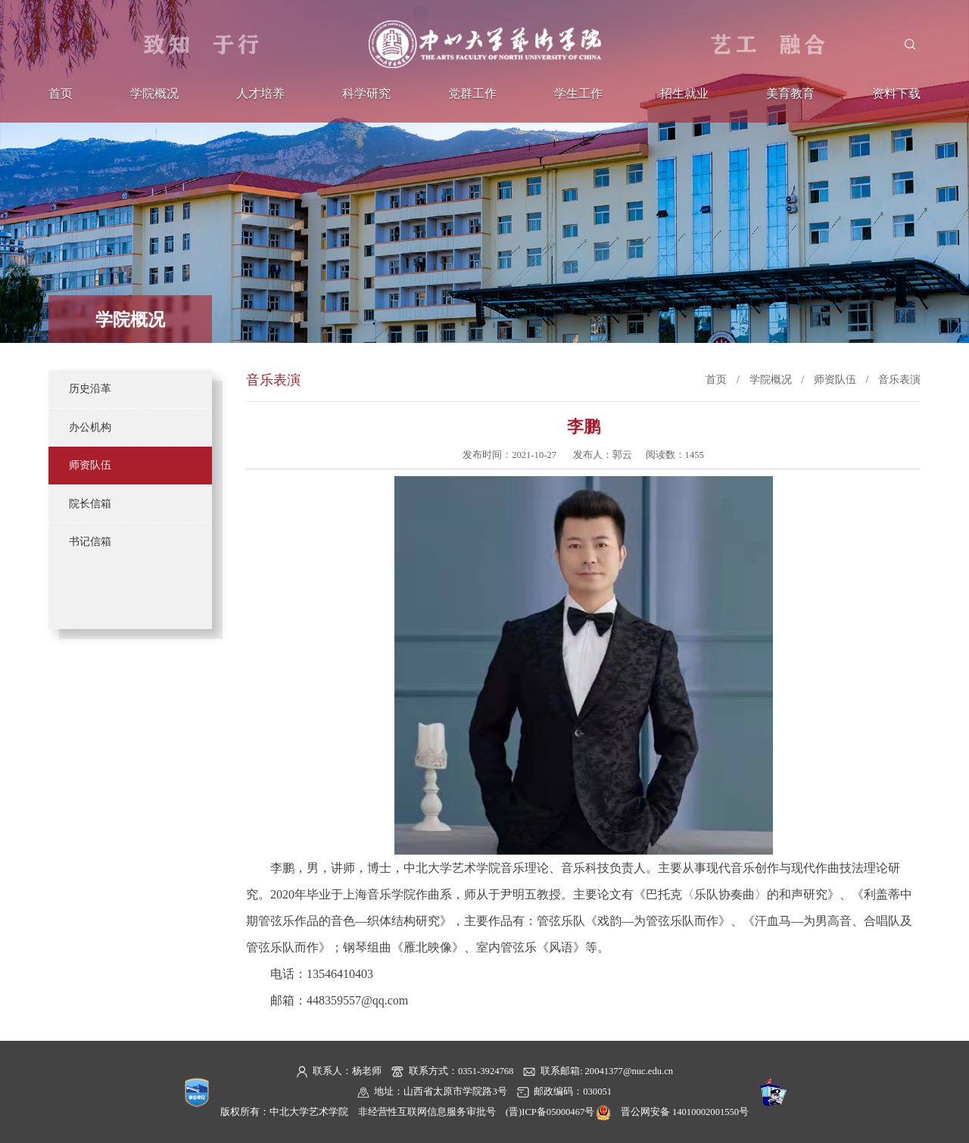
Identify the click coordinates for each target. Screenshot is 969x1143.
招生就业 (684, 94)
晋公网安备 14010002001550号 (685, 1112)
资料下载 (896, 94)
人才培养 (260, 94)
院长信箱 (90, 503)
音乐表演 (899, 379)
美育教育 (790, 94)
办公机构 (90, 427)
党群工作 (472, 94)
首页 (60, 94)
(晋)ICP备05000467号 (550, 1112)
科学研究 (366, 94)
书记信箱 (90, 541)
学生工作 (578, 94)
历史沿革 (90, 388)
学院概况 (154, 94)
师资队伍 (90, 465)
